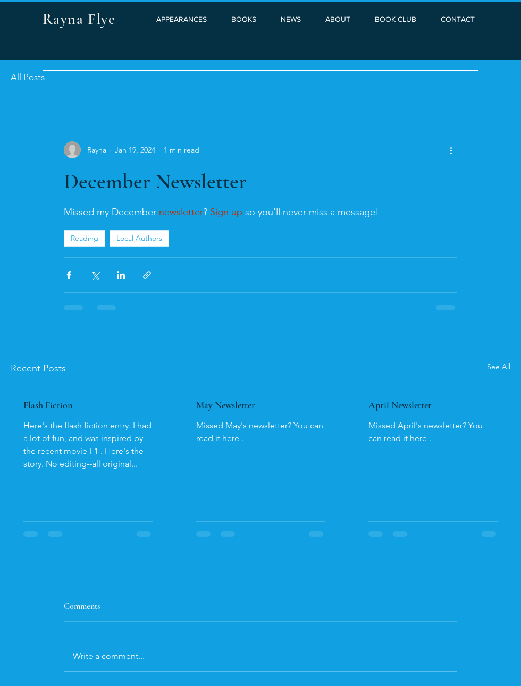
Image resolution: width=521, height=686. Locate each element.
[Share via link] (147, 275)
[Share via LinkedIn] (121, 275)
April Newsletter (400, 405)
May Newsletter (225, 405)
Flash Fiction (47, 405)
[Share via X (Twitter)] (95, 275)
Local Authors (139, 238)
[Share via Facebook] (69, 275)
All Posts (28, 77)
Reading (84, 238)
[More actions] (450, 149)
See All (498, 366)
